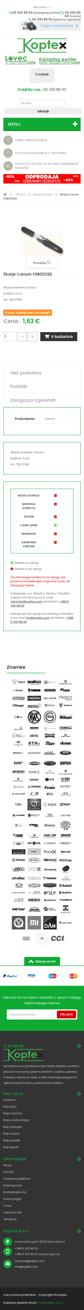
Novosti (8, 1172)
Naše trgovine (12, 1185)
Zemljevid (10, 1219)
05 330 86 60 (73, 14)
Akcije (7, 1165)
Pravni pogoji (12, 1199)
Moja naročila (12, 1113)
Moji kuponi (11, 1147)
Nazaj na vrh (45, 961)
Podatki (19, 386)
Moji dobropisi (12, 1127)
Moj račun (10, 1106)
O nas (7, 1206)
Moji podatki (11, 1140)
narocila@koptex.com (27, 601)
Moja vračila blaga (16, 1120)
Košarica (9, 1100)
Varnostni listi (12, 1212)
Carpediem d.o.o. (51, 1303)
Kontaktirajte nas (14, 1192)
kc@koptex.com (38, 618)
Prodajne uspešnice (16, 1179)
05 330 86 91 (56, 19)
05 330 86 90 (36, 12)
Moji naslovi (11, 1133)
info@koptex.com (26, 1267)
